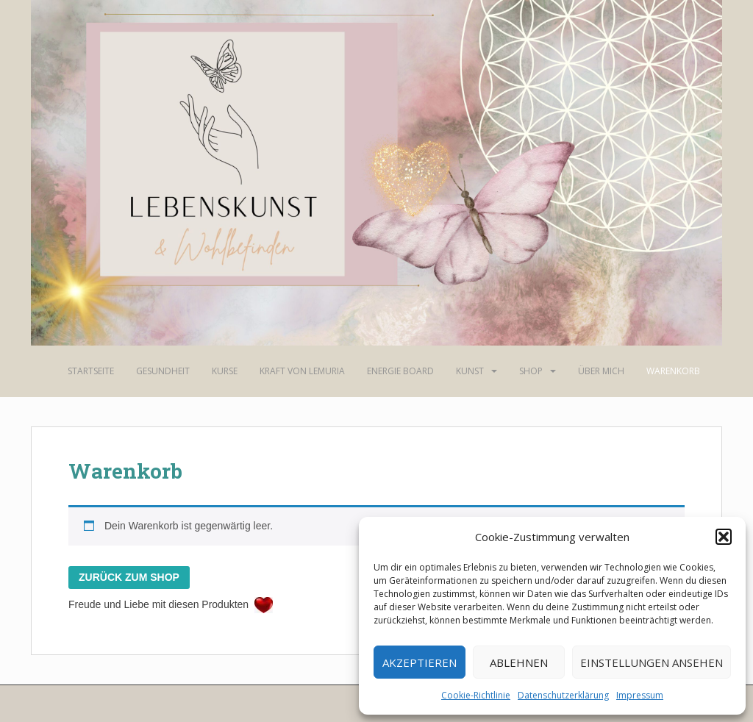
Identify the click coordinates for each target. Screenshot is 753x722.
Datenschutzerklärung (563, 695)
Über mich (601, 371)
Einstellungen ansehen (651, 662)
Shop (531, 371)
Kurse (225, 371)
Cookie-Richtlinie (475, 695)
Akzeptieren (419, 662)
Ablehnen (519, 662)
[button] (723, 536)
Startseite (91, 371)
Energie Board (400, 371)
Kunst (470, 371)
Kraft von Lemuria (302, 371)
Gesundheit (163, 371)
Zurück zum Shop (129, 577)
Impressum (639, 695)
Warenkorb (673, 371)
